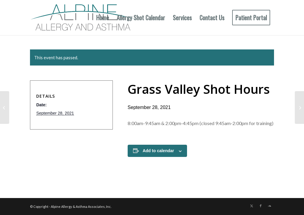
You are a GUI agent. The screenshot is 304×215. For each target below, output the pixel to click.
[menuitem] (102, 17)
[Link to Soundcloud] (269, 205)
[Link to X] (251, 205)
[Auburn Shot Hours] (4, 107)
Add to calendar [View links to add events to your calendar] (158, 150)
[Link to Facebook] (260, 205)
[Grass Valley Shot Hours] (299, 107)
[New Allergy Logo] (83, 17)
